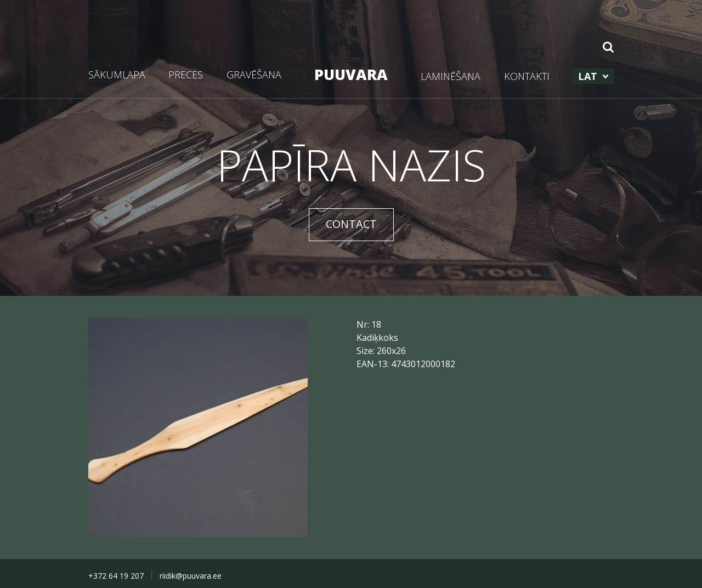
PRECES (185, 74)
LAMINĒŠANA (450, 76)
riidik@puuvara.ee (191, 575)
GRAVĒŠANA (254, 74)
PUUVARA (351, 74)
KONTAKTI (527, 76)
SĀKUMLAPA (116, 74)
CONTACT (351, 223)
